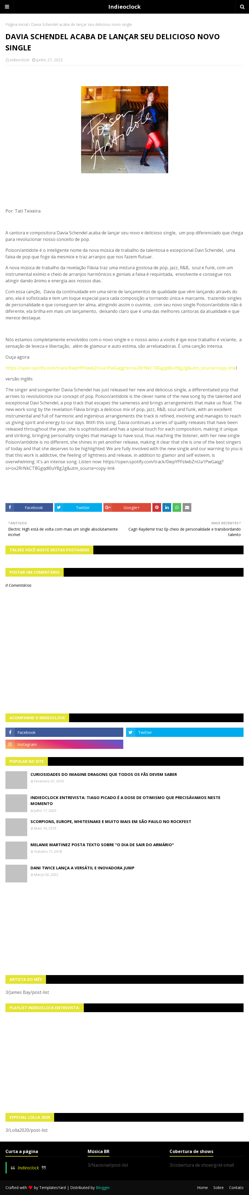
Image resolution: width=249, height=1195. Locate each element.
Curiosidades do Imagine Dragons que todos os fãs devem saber (103, 774)
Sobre (218, 1187)
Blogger (103, 1187)
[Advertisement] (124, 929)
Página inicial (16, 24)
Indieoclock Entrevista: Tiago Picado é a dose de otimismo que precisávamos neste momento (125, 800)
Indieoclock (124, 6)
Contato (236, 1187)
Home (202, 1187)
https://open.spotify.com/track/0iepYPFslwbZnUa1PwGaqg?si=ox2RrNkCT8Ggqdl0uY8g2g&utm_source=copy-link (120, 368)
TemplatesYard (52, 1187)
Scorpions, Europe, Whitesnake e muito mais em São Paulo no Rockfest (110, 821)
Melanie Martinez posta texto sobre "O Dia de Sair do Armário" (102, 844)
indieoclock (19, 59)
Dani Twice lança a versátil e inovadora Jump (82, 867)
